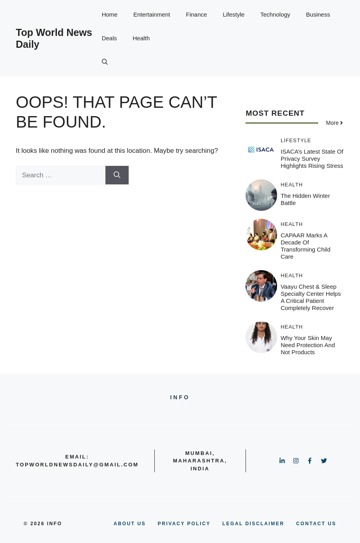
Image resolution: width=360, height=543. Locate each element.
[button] (105, 62)
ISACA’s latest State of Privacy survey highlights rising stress (312, 158)
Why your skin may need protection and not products (308, 344)
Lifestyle (233, 14)
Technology (275, 14)
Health (141, 38)
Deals (109, 38)
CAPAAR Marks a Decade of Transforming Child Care (305, 246)
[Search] (117, 175)
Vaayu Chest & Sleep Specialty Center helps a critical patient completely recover (311, 297)
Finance (196, 14)
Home (110, 14)
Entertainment (151, 14)
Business (318, 14)
